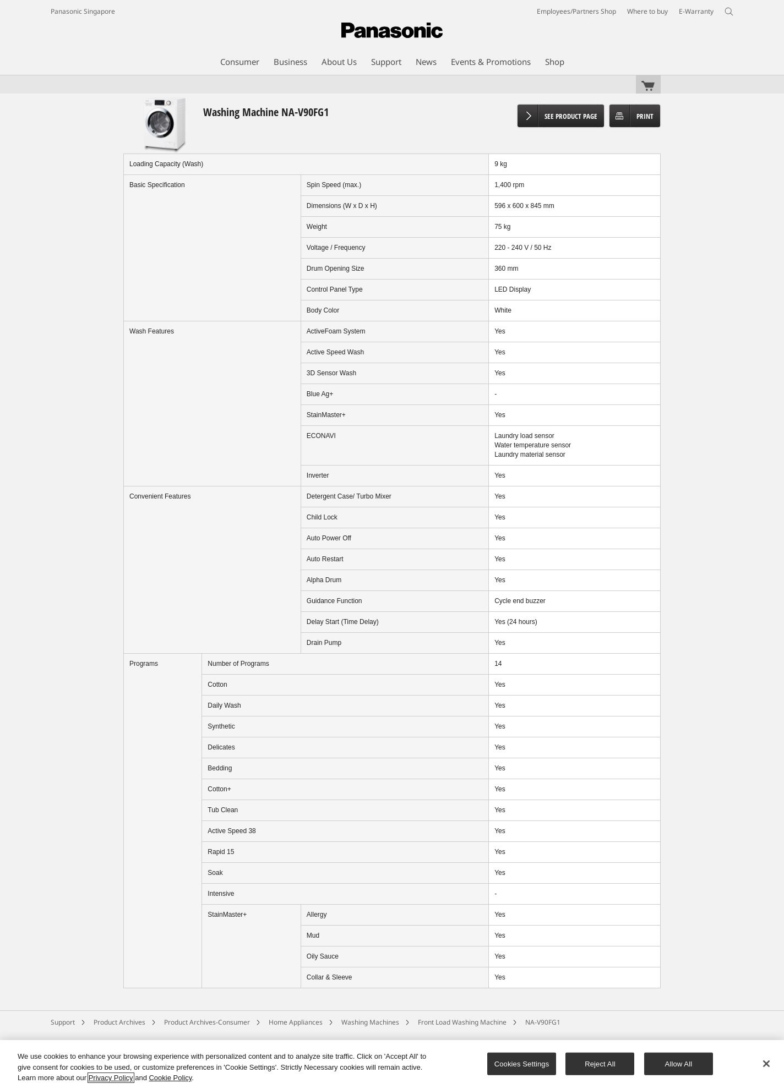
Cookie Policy (170, 1078)
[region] (392, 1064)
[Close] (766, 1064)
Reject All (600, 1063)
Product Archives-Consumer (207, 1022)
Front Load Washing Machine (462, 1022)
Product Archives (119, 1022)
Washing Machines (370, 1022)
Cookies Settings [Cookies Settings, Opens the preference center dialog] (521, 1063)
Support (63, 1022)
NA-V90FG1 (542, 1022)
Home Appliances (296, 1022)
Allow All (679, 1063)
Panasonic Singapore (83, 11)
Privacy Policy (111, 1078)
